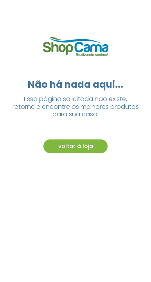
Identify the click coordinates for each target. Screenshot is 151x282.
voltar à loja (75, 146)
